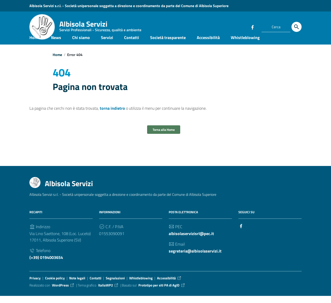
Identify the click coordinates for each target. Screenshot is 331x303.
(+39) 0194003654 (46, 264)
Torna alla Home (164, 136)
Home (34, 44)
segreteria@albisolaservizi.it (195, 258)
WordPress (63, 292)
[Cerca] (296, 27)
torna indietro (112, 115)
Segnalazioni (115, 285)
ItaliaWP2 (108, 292)
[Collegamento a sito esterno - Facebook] (252, 27)
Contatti (131, 44)
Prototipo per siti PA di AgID (161, 292)
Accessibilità (208, 44)
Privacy (35, 285)
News (56, 44)
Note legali (77, 285)
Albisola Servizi (100, 26)
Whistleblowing (245, 44)
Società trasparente (168, 44)
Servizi (107, 44)
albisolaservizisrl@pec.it (191, 241)
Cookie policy (55, 285)
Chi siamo (81, 44)
